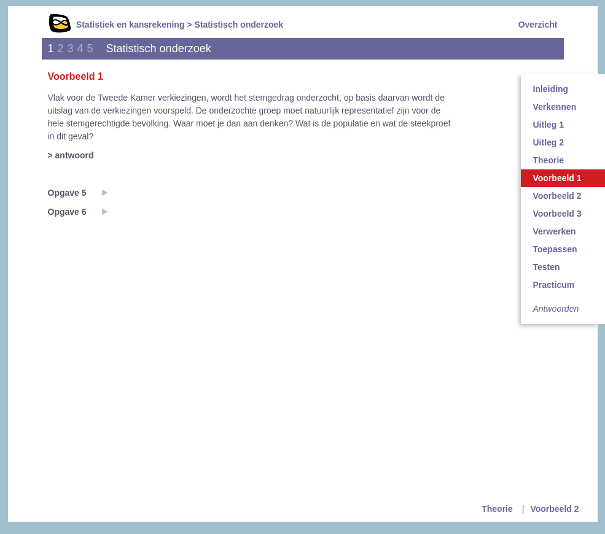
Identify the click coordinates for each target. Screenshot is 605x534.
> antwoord (71, 155)
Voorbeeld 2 (554, 509)
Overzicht (538, 24)
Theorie (497, 509)
